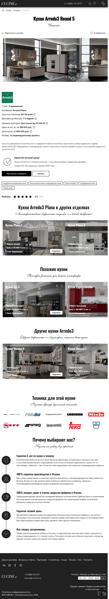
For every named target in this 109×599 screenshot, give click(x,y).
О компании (54, 560)
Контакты (88, 560)
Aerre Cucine (81, 305)
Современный (17, 251)
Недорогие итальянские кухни (14, 183)
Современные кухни (87, 183)
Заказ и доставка (9, 560)
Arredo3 (17, 244)
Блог (80, 560)
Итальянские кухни (24, 595)
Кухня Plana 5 (76, 225)
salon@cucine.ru (33, 578)
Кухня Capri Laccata (80, 287)
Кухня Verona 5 (14, 348)
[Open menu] (103, 3)
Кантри (14, 374)
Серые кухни (8, 188)
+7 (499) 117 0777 (32, 574)
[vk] (4, 565)
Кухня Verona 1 (77, 348)
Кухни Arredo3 (70, 183)
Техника (72, 560)
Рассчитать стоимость (16, 174)
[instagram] (9, 565)
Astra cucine (18, 305)
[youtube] (21, 565)
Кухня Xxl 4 (12, 287)
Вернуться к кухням (14, 33)
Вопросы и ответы (27, 560)
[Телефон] (73, 3)
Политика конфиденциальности (16, 592)
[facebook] (15, 565)
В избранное (99, 33)
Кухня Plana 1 (13, 225)
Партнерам (42, 560)
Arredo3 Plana (19, 110)
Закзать (40, 174)
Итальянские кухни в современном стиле (45, 183)
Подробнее (56, 251)
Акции (64, 560)
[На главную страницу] (9, 3)
